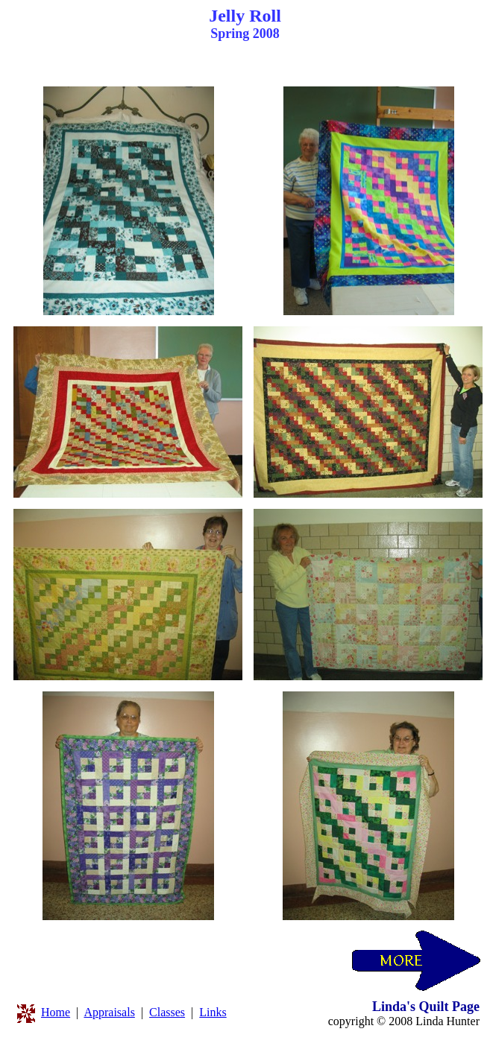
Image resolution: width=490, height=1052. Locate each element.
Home (55, 1012)
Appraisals (109, 1012)
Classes (167, 1012)
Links (212, 1012)
